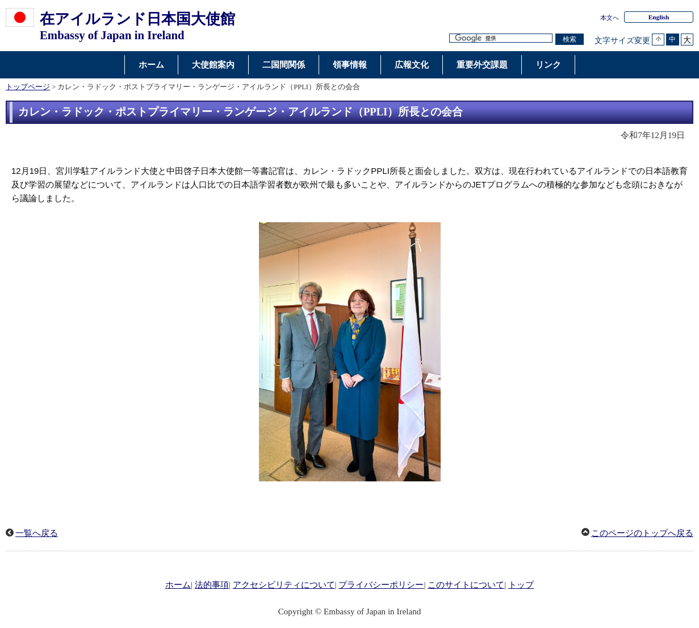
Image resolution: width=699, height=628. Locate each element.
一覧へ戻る (36, 533)
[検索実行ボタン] (569, 39)
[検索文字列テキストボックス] (500, 38)
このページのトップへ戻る (642, 533)
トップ (521, 584)
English (658, 17)
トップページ (28, 87)
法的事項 (212, 584)
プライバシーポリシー (381, 584)
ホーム (178, 584)
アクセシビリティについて (284, 584)
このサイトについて (466, 584)
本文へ (609, 17)
